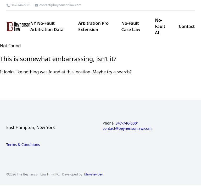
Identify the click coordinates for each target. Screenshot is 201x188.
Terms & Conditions (23, 144)
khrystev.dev (93, 174)
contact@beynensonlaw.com (60, 5)
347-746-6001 (21, 5)
